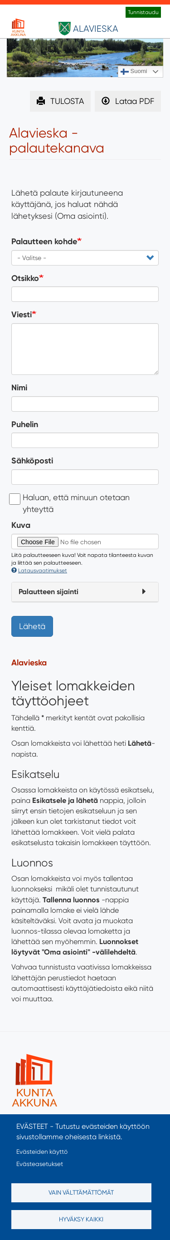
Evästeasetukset (39, 1163)
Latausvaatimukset (39, 570)
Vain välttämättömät (81, 1192)
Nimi (19, 388)
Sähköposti (32, 461)
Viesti (21, 315)
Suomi (134, 72)
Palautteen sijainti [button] (48, 591)
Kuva (20, 525)
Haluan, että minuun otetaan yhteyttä (70, 503)
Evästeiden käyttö (42, 1151)
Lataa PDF (134, 101)
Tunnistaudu (143, 12)
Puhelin (24, 424)
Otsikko (25, 278)
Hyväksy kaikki (81, 1219)
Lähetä (32, 626)
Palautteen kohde (44, 241)
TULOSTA (67, 101)
